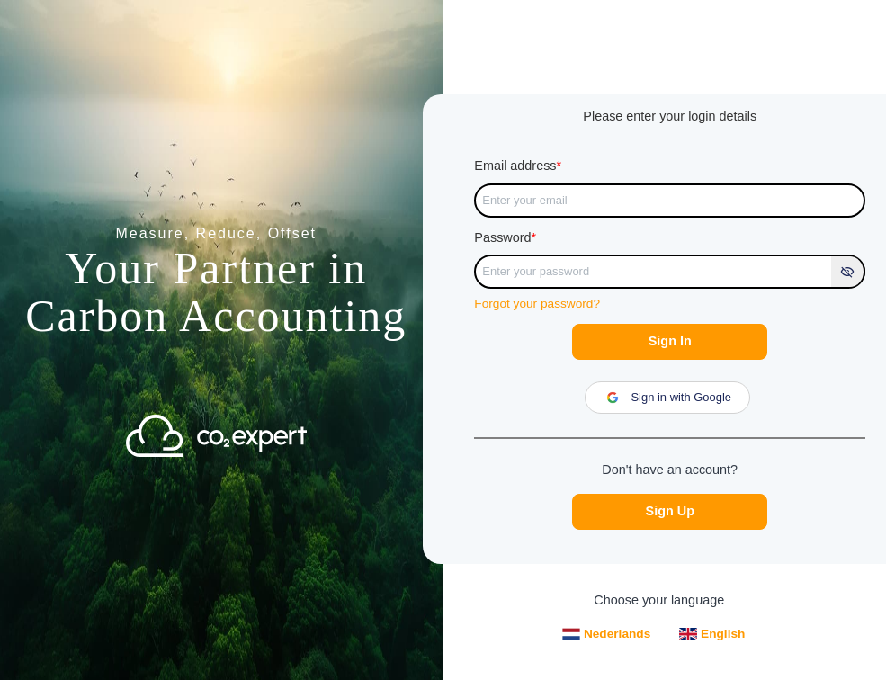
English (712, 633)
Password (505, 237)
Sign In (670, 341)
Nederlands (606, 634)
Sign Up (670, 511)
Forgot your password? (537, 303)
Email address (517, 165)
